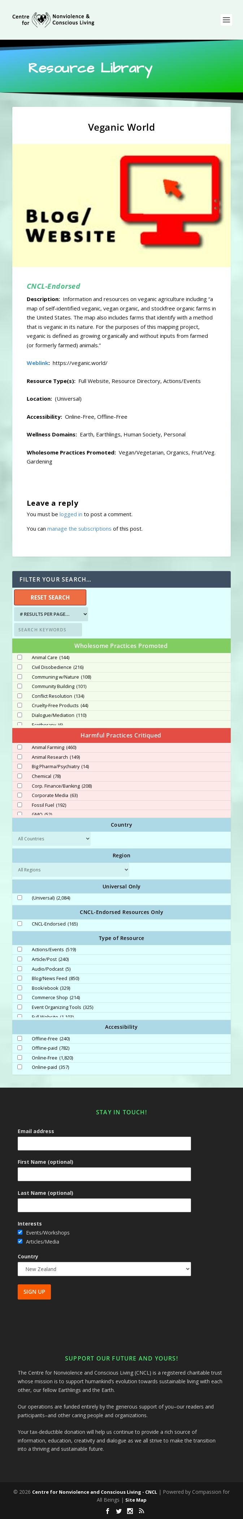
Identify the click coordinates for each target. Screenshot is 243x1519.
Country (28, 1256)
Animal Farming (54, 747)
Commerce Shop (56, 998)
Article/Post (50, 959)
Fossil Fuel (49, 805)
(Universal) (51, 898)
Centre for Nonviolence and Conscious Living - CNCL (94, 1492)
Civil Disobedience (57, 667)
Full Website (53, 1017)
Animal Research (56, 757)
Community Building (59, 686)
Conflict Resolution (58, 696)
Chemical (46, 776)
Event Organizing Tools (62, 1007)
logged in (71, 514)
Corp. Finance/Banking (62, 786)
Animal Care (50, 658)
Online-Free (52, 1058)
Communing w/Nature (61, 677)
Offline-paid (50, 1048)
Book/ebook (51, 988)
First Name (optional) (45, 1161)
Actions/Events (54, 950)
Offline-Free (51, 1039)
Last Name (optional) (45, 1192)
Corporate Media (55, 795)
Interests (30, 1223)
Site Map (136, 1500)
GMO (42, 815)
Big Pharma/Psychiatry (60, 767)
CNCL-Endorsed (55, 924)
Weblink (37, 362)
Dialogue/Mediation (59, 715)
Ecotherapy (47, 725)
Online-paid (50, 1067)
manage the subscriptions (79, 528)
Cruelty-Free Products (60, 706)
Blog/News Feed (55, 979)
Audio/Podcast (51, 969)
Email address (36, 1131)
